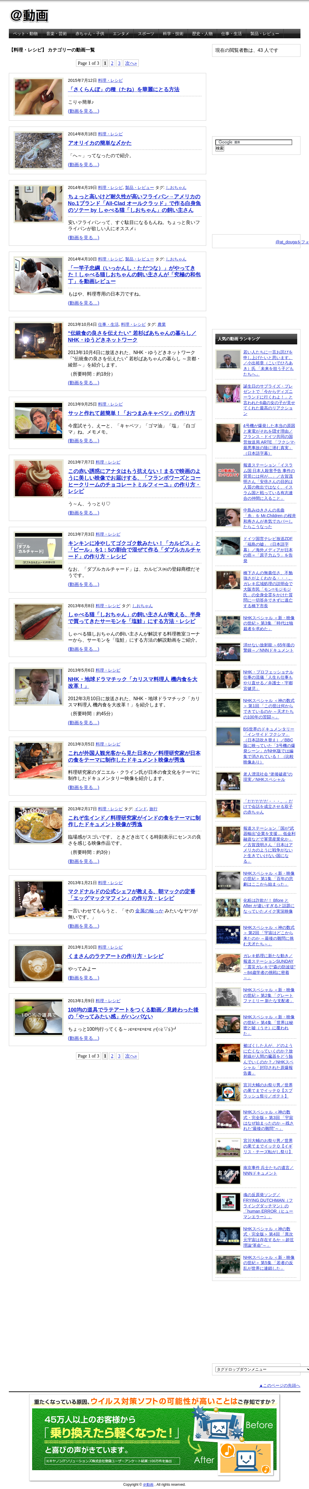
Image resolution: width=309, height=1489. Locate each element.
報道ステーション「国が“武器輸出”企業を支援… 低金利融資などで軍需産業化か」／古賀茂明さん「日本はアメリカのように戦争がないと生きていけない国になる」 (255, 845)
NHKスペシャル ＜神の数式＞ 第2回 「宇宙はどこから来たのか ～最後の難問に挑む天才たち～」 (255, 935)
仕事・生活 (231, 33)
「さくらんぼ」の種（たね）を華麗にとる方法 (123, 89)
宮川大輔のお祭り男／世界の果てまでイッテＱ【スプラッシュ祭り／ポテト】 (254, 1092)
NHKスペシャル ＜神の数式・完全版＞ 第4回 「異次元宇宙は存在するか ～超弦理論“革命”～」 (254, 1237)
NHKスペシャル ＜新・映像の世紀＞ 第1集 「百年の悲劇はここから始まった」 (255, 881)
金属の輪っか (149, 910)
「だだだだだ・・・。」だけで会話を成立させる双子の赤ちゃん (254, 809)
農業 (162, 324)
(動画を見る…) (84, 111)
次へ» (131, 63)
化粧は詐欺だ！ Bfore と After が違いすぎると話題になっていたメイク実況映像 (255, 908)
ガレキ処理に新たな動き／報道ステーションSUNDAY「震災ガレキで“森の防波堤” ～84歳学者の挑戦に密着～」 (255, 966)
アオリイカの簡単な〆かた (100, 143)
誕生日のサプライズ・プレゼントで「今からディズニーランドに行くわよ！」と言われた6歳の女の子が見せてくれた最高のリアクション (255, 400)
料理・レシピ (110, 80)
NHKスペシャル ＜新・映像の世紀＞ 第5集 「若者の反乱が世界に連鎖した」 (255, 1265)
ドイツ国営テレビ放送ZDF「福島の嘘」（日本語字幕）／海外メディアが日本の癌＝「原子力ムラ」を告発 (254, 549)
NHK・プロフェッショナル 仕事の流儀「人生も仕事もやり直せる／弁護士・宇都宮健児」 (254, 680)
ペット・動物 (25, 33)
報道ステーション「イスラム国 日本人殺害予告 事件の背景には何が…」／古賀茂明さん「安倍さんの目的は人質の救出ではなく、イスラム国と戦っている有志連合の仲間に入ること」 (255, 481)
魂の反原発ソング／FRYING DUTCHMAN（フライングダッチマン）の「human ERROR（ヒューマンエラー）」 (254, 1205)
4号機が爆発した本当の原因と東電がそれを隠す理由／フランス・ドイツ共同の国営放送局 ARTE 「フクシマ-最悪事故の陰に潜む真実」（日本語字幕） (255, 439)
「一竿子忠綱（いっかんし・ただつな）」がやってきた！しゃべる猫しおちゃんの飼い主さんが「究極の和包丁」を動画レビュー (134, 275)
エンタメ (121, 33)
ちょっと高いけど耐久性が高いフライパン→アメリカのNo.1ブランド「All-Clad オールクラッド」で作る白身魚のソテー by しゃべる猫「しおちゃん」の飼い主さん (134, 203)
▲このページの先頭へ (279, 1385)
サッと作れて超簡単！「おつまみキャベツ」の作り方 (131, 413)
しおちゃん (176, 187)
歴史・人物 (202, 33)
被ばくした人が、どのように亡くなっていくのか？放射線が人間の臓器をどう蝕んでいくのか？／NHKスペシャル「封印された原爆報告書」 (254, 1059)
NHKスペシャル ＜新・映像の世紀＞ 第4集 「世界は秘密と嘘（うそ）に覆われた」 (255, 1025)
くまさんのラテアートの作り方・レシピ (115, 956)
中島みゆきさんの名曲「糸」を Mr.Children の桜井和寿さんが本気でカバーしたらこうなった (255, 518)
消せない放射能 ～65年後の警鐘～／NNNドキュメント (255, 652)
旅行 (153, 808)
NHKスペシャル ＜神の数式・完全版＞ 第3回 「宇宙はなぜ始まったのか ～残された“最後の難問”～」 (254, 1120)
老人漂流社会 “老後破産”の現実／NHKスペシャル (254, 781)
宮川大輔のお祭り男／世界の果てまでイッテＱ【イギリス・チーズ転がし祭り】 (254, 1148)
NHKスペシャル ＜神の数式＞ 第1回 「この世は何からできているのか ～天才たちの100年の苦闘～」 (255, 708)
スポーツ (146, 33)
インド (141, 808)
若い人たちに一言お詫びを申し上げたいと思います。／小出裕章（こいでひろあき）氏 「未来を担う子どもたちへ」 (254, 362)
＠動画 (148, 1485)
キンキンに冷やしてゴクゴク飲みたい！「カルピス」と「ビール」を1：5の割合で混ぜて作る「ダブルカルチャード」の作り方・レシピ (134, 550)
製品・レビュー (264, 33)
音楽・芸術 (56, 33)
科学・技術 (173, 33)
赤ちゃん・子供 (89, 33)
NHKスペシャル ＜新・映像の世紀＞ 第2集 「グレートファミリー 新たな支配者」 (255, 997)
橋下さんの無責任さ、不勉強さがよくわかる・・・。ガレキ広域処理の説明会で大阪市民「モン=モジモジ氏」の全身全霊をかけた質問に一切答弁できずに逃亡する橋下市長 (254, 589)
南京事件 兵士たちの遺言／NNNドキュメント (254, 1175)
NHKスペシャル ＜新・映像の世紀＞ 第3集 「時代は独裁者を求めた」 (255, 625)
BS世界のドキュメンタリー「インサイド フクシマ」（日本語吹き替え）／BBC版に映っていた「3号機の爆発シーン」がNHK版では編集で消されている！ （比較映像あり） (255, 745)
